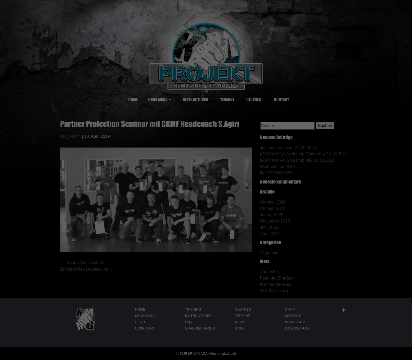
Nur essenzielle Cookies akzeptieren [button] (26, 30)
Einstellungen (200, 25)
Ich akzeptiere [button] (360, 10)
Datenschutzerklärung (103, 25)
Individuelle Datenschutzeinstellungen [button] (360, 29)
